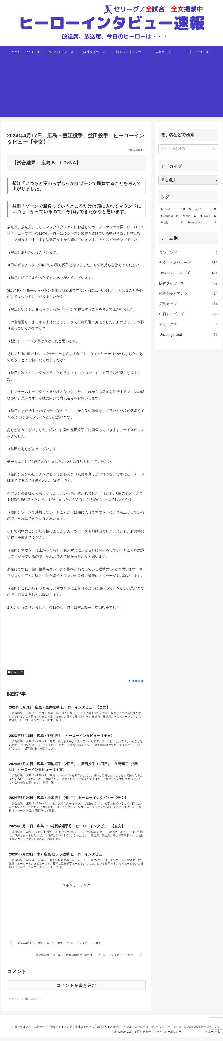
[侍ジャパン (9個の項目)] (202, 223)
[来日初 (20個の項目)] (208, 216)
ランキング (176, 1030)
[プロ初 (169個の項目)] (173, 210)
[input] (188, 148)
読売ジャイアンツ (74, 1030)
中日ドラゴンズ (31, 1030)
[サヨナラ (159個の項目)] (203, 210)
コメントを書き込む (76, 988)
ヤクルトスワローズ (152, 1030)
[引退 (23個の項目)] (189, 216)
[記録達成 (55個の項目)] (169, 216)
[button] (214, 149)
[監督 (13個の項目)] (172, 223)
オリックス (101, 1035)
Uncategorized (121, 1035)
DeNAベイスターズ (124, 1030)
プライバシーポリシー (168, 1035)
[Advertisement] (111, 90)
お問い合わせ (142, 1035)
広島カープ (15, 672)
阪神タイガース (98, 1030)
